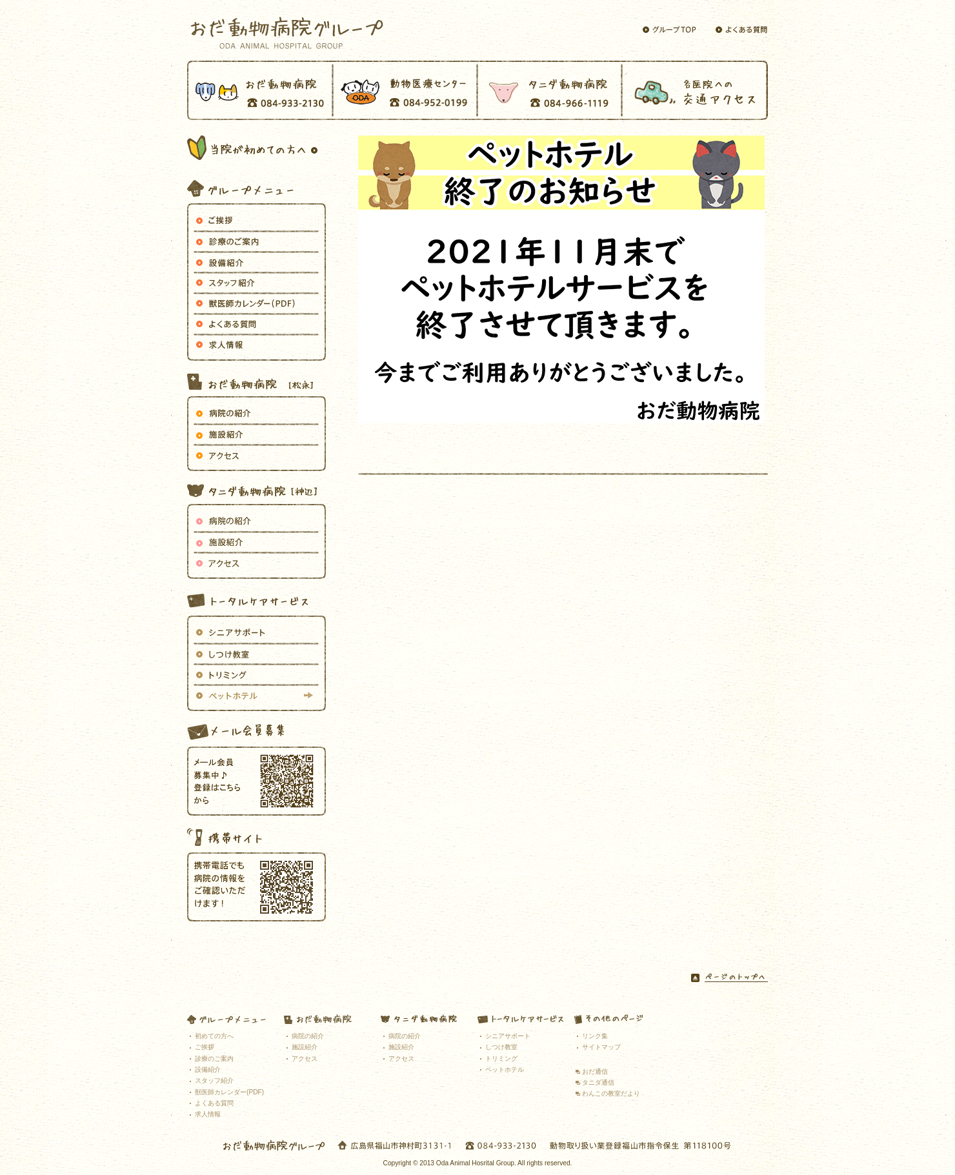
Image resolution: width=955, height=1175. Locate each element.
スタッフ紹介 (214, 1080)
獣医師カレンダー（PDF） (256, 302)
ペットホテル (256, 694)
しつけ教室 (256, 653)
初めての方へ (214, 1035)
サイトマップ (601, 1046)
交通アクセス (695, 90)
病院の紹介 (256, 413)
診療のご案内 (214, 1058)
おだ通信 (595, 1071)
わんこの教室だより (611, 1093)
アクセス (256, 454)
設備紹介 (256, 261)
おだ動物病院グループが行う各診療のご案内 (256, 240)
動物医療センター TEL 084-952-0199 (405, 90)
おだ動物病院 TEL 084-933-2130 (259, 90)
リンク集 (595, 1035)
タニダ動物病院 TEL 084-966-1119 (550, 90)
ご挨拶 (256, 220)
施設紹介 (256, 433)
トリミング (256, 673)
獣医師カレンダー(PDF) (229, 1092)
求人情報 (256, 344)
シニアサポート (256, 632)
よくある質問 (256, 323)
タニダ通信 (598, 1082)
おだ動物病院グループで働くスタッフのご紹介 (256, 282)
